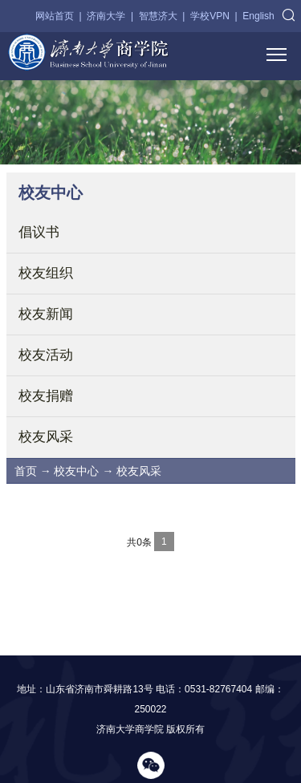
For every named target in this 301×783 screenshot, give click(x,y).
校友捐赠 (45, 396)
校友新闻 (45, 314)
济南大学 (106, 16)
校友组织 (45, 273)
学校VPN (210, 16)
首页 (25, 471)
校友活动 (45, 355)
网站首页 (54, 16)
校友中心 (76, 471)
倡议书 (38, 232)
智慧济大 (158, 16)
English (258, 16)
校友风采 (45, 436)
